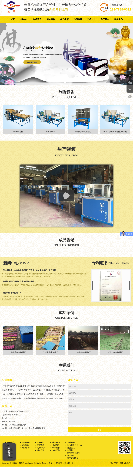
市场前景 (41, 445)
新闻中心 (118, 19)
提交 (99, 430)
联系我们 (56, 448)
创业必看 (25, 448)
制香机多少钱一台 (74, 445)
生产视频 (64, 19)
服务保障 (41, 451)
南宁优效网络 (124, 463)
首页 (12, 19)
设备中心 (24, 19)
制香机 (70, 451)
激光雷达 (71, 448)
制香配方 (37, 19)
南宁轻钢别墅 (72, 458)
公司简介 (56, 445)
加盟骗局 (78, 19)
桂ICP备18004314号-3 (64, 463)
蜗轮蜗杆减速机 (73, 453)
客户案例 (51, 19)
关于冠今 (105, 19)
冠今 (9, 445)
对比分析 (41, 448)
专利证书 (56, 451)
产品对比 (91, 19)
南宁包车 (71, 456)
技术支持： (114, 463)
